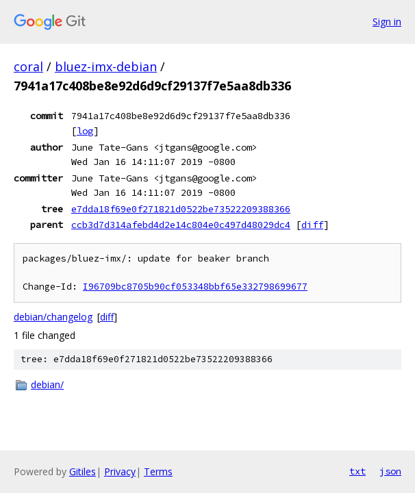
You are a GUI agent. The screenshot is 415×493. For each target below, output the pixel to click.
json (390, 471)
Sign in (387, 21)
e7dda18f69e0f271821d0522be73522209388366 (180, 209)
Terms (158, 471)
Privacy (120, 471)
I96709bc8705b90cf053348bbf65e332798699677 (195, 286)
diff (312, 224)
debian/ (47, 384)
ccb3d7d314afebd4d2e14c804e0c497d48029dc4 (180, 224)
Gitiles (82, 471)
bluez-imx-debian (106, 66)
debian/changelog (53, 316)
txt (357, 471)
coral (28, 66)
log (85, 131)
